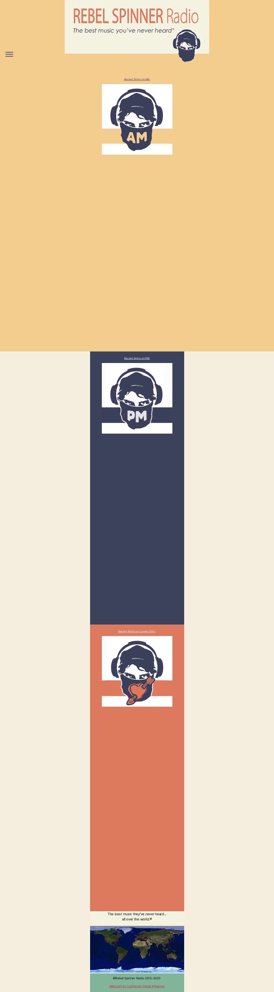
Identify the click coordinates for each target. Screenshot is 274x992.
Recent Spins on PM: (137, 358)
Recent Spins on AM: (137, 79)
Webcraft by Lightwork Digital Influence (137, 986)
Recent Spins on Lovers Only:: (137, 631)
